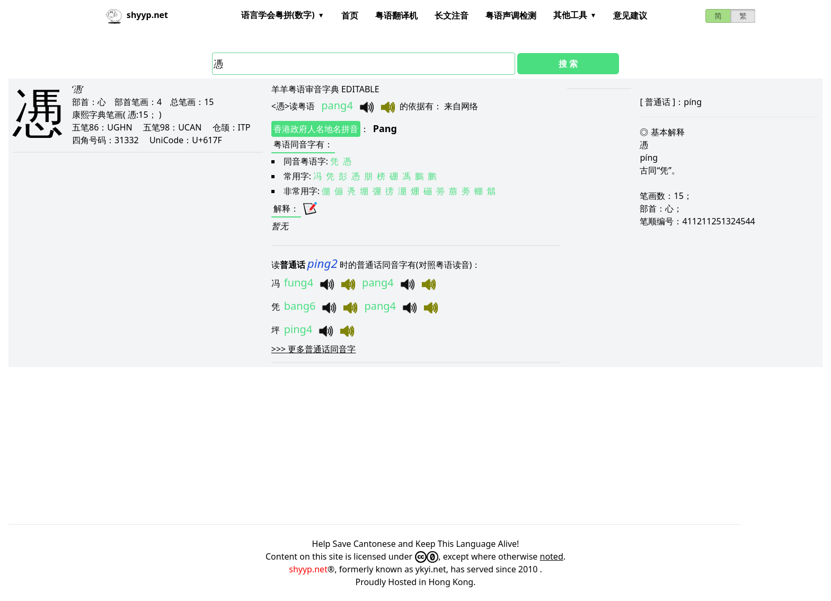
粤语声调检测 (510, 15)
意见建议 (630, 15)
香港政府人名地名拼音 (315, 129)
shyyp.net (308, 569)
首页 (349, 15)
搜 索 (568, 63)
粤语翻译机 (396, 15)
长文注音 (451, 15)
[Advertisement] (326, 445)
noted (551, 556)
